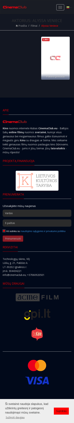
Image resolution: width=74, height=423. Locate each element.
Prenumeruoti (13, 238)
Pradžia (21, 25)
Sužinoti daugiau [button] (15, 417)
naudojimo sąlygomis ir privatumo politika (43, 231)
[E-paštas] (37, 223)
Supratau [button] (61, 411)
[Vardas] (37, 213)
